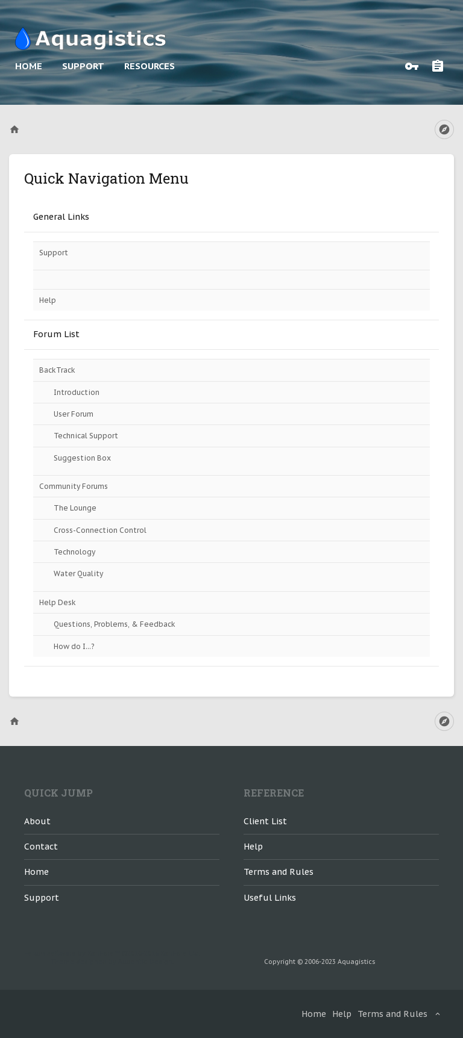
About (37, 821)
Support (83, 66)
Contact (41, 846)
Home (28, 66)
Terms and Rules (278, 871)
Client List (265, 821)
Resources (149, 66)
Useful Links (270, 897)
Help (47, 300)
